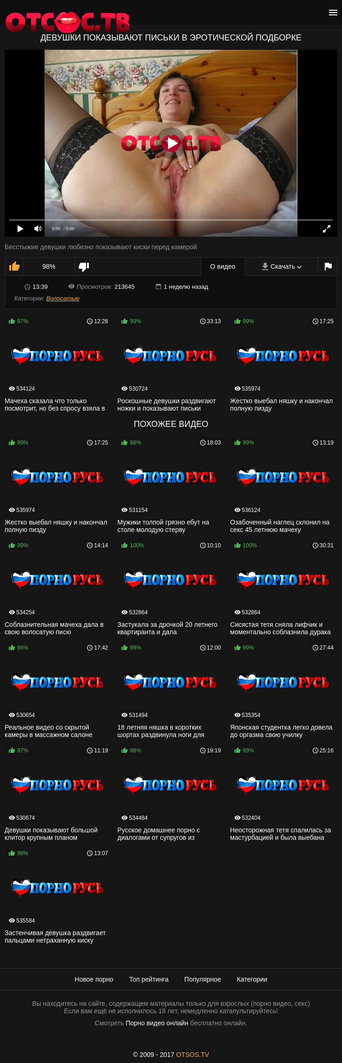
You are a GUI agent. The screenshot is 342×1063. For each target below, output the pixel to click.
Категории (252, 979)
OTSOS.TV (192, 1054)
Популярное (202, 979)
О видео (222, 266)
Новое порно (93, 979)
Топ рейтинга (149, 979)
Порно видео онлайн (157, 1023)
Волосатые (63, 298)
